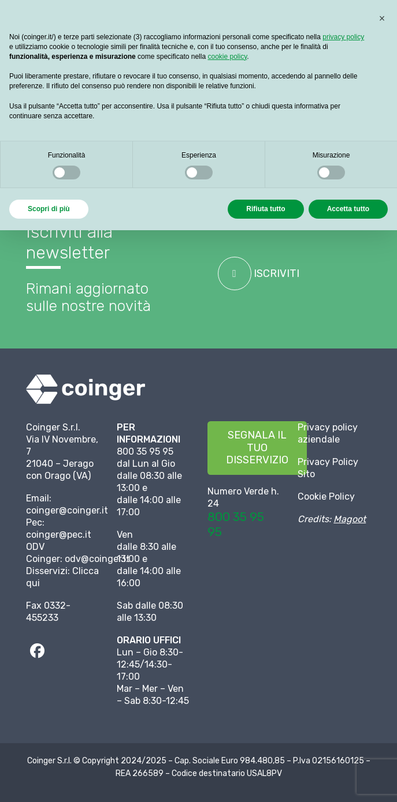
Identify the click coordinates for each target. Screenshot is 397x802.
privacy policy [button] (343, 37)
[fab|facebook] (37, 651)
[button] (382, 18)
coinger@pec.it (58, 534)
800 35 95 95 (235, 523)
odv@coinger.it (97, 558)
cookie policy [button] (227, 57)
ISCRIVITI (258, 273)
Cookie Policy (326, 496)
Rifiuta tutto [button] (265, 209)
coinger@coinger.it (67, 510)
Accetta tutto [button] (348, 209)
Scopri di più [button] (49, 209)
